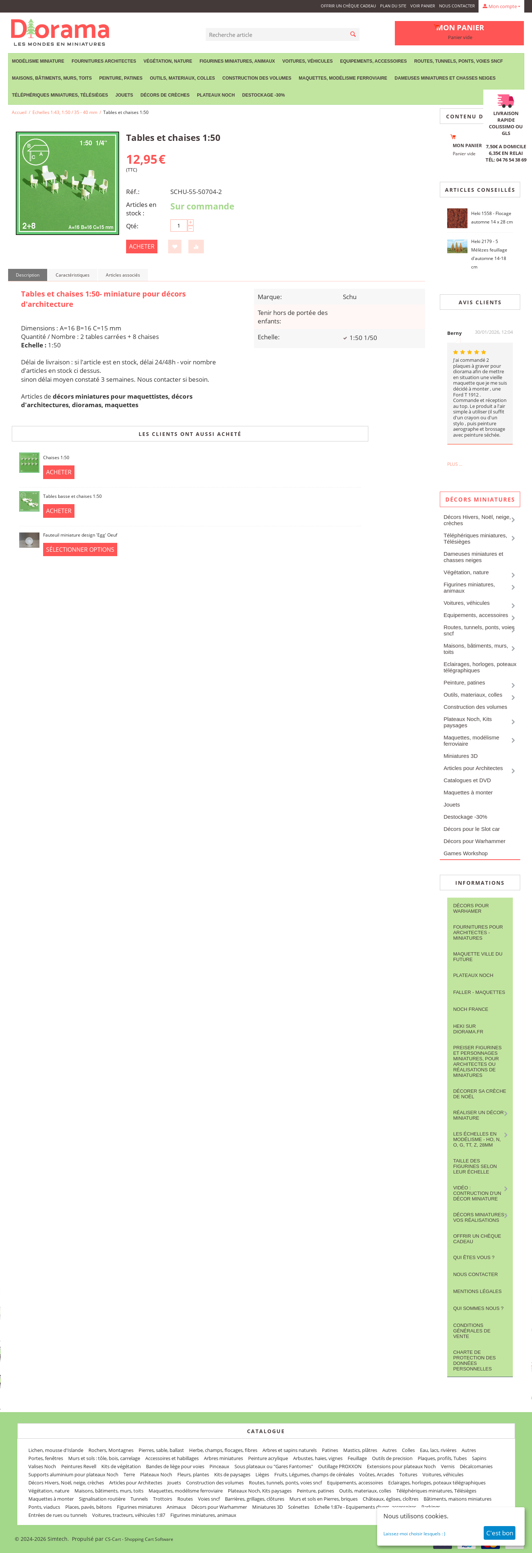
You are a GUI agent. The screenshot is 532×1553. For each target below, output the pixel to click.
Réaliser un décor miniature (478, 1115)
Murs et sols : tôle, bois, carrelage (104, 1458)
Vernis (448, 1466)
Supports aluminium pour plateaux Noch (73, 1474)
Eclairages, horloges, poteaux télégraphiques (480, 667)
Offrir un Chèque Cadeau (348, 5)
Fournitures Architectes (104, 61)
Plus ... (454, 464)
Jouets (124, 95)
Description (27, 275)
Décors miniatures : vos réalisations (480, 1217)
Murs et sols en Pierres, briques (323, 1498)
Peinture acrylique (268, 1458)
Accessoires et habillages (172, 1458)
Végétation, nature (167, 61)
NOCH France (470, 1009)
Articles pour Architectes (473, 768)
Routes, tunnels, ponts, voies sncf (458, 61)
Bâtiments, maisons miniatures (457, 1498)
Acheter (141, 246)
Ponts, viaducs (44, 1507)
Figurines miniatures (139, 1507)
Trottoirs (162, 1498)
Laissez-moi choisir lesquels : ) (414, 1534)
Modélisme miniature (38, 61)
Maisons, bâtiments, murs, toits (52, 78)
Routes (185, 1498)
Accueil (19, 112)
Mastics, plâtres (360, 1450)
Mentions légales (477, 1291)
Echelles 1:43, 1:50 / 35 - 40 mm (64, 112)
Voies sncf (209, 1498)
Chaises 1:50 (56, 457)
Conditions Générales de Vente (471, 1331)
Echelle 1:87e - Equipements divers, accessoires (365, 1507)
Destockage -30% (263, 95)
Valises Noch (42, 1466)
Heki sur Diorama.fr (468, 1028)
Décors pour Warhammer (474, 841)
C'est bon (499, 1533)
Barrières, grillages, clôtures (254, 1498)
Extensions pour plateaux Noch (401, 1466)
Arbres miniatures (223, 1458)
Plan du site (393, 5)
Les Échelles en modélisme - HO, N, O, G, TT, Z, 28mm (477, 1139)
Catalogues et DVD (467, 780)
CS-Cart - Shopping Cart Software (139, 1539)
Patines (330, 1450)
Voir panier (422, 5)
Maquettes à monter (468, 792)
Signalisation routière (102, 1498)
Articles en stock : (141, 208)
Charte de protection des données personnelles (474, 1360)
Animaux (176, 1507)
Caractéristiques (73, 275)
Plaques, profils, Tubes (442, 1458)
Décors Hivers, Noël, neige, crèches (477, 520)
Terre (129, 1474)
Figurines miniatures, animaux (237, 61)
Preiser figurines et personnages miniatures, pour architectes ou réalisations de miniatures (477, 1061)
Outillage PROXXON (340, 1466)
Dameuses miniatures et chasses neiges (445, 78)
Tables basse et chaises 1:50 (72, 496)
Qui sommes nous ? (478, 1308)
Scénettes (298, 1507)
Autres (389, 1450)
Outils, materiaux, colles (182, 78)
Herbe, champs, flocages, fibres (223, 1450)
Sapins (479, 1458)
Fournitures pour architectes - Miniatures (478, 932)
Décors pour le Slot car (472, 829)
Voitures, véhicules (307, 61)
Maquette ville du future (478, 956)
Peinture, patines (121, 78)
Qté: (132, 226)
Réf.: (133, 191)
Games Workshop (466, 853)
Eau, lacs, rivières (438, 1450)
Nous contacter (457, 5)
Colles (408, 1450)
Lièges (262, 1474)
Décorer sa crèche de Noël (479, 1093)
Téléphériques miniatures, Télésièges (60, 95)
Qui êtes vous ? (473, 1257)
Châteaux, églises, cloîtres (390, 1498)
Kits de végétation (121, 1466)
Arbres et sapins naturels (289, 1450)
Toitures (408, 1474)
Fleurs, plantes (193, 1474)
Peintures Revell (78, 1466)
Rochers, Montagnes (110, 1450)
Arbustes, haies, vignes (318, 1458)
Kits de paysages (232, 1474)
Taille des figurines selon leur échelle (475, 1166)
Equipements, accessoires (373, 61)
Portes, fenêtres (45, 1458)
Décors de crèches (164, 95)
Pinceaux (219, 1466)
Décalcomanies (476, 1466)
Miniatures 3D (461, 756)
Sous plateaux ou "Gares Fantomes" (273, 1466)
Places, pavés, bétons (88, 1507)
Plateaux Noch (215, 95)
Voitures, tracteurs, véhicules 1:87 (128, 1515)
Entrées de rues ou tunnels (57, 1515)
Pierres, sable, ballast (161, 1450)
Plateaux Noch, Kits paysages (468, 722)
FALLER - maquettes (479, 992)
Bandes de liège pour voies (175, 1466)
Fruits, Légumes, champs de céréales (314, 1474)
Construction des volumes (256, 78)
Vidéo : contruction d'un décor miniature (477, 1193)
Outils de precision (392, 1458)
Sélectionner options (80, 549)
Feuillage (357, 1458)
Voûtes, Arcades (376, 1474)
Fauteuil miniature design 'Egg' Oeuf (80, 535)
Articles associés (123, 275)
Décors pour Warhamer (471, 908)
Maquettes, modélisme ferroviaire (343, 78)
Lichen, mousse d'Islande (55, 1450)
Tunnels (139, 1498)
